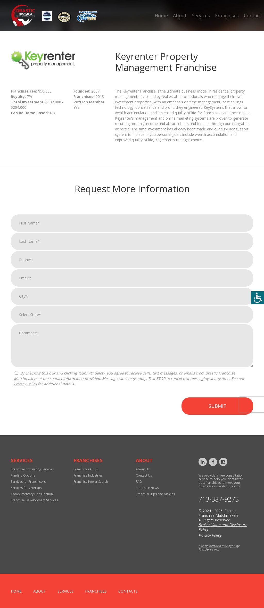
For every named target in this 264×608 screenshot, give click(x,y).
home (16, 591)
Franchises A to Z (85, 469)
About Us (143, 469)
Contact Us (144, 475)
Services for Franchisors (28, 481)
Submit (217, 410)
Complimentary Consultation (32, 494)
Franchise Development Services (34, 500)
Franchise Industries (88, 475)
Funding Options (23, 475)
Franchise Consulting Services (32, 469)
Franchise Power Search (90, 481)
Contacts (128, 591)
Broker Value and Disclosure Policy (223, 527)
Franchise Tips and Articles (155, 494)
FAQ (139, 481)
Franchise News (147, 488)
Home (161, 15)
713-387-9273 (219, 499)
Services (201, 15)
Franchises (227, 15)
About (180, 15)
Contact (252, 15)
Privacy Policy (25, 388)
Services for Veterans (26, 488)
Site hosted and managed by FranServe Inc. (219, 548)
